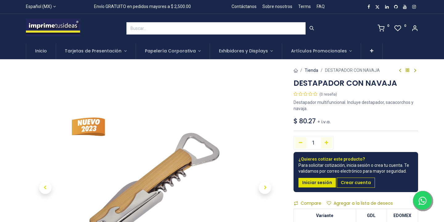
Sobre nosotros (277, 6)
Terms (304, 6)
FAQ (321, 6)
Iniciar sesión (317, 182)
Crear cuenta (356, 182)
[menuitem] (41, 51)
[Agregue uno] (326, 142)
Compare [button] (307, 203)
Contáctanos (244, 6)
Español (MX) (39, 6)
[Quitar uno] (300, 142)
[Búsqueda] (312, 28)
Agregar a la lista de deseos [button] (360, 203)
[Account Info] (414, 29)
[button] (371, 51)
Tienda (311, 70)
